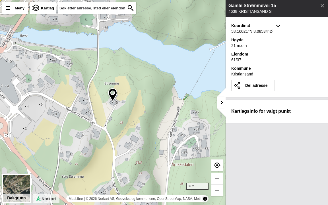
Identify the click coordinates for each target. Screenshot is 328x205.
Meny (19, 8)
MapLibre (76, 199)
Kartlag (47, 8)
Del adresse (256, 85)
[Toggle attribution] (205, 198)
